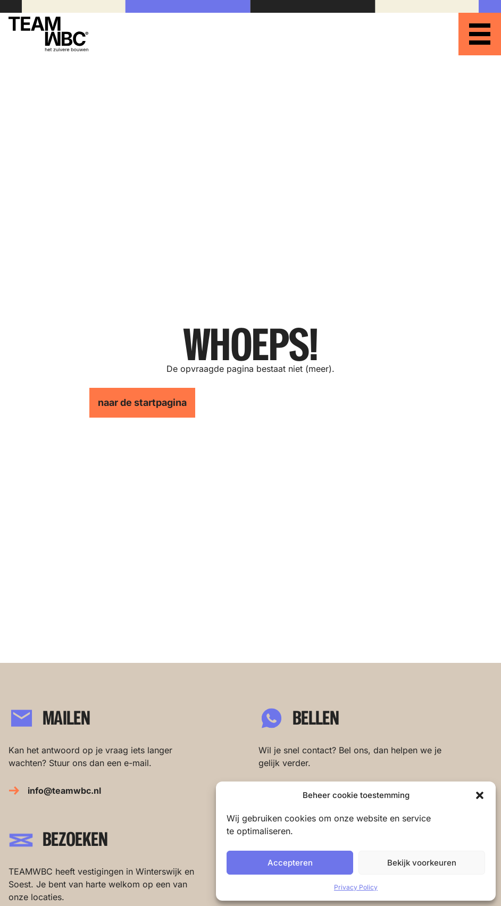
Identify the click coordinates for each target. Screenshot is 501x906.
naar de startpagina (142, 402)
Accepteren (290, 863)
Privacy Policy (356, 887)
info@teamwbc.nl (64, 790)
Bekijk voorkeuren (421, 863)
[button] (479, 795)
